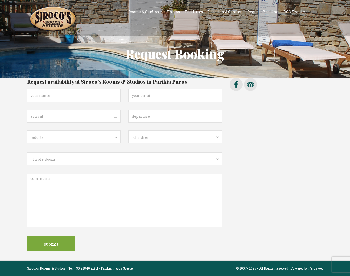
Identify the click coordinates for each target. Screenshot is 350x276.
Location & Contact (225, 11)
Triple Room (43, 159)
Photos (173, 11)
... (115, 116)
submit (51, 244)
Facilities (194, 11)
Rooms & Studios (143, 11)
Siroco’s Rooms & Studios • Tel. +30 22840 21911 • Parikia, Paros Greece (80, 268)
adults (37, 137)
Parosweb (315, 268)
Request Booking (262, 11)
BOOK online (295, 11)
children (141, 137)
